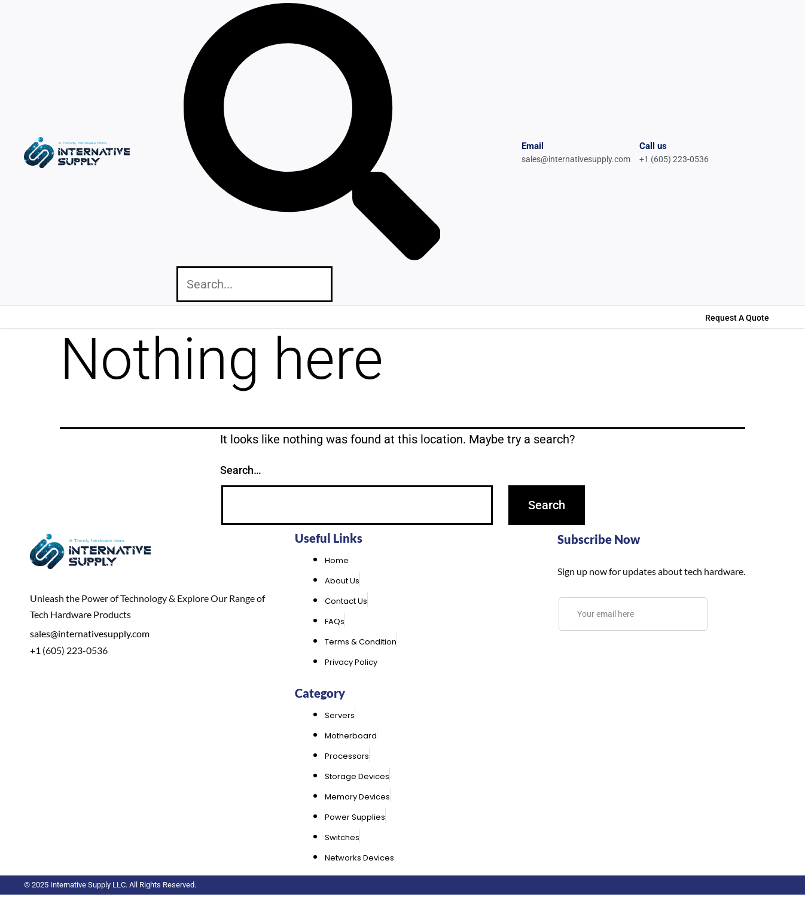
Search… (240, 470)
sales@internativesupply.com (90, 633)
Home (37, 316)
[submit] (727, 614)
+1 (35, 650)
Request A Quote (737, 318)
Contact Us (155, 316)
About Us (90, 316)
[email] (633, 614)
